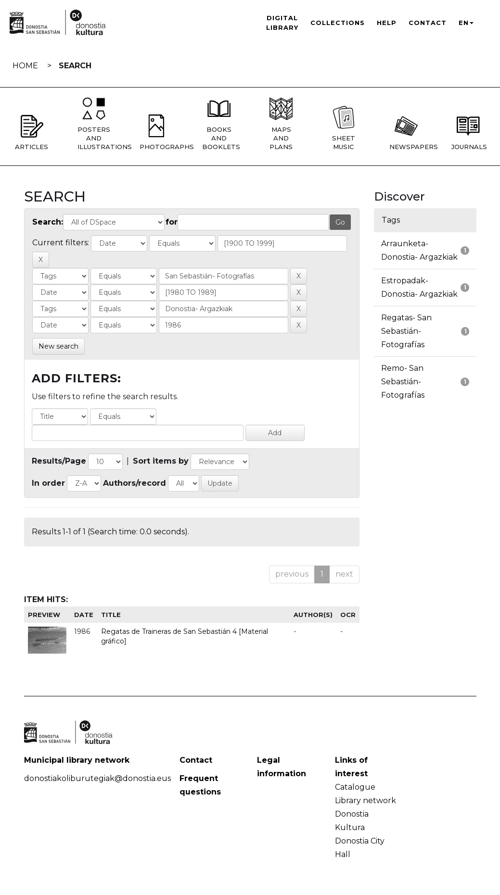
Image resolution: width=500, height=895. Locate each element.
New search (58, 346)
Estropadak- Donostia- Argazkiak (419, 287)
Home (25, 65)
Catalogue (355, 787)
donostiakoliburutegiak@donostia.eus (97, 778)
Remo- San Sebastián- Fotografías (402, 382)
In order (48, 483)
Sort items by (161, 461)
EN (466, 22)
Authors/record (134, 483)
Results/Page (59, 461)
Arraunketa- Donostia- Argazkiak (419, 250)
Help (387, 22)
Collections (337, 22)
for (172, 222)
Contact (428, 22)
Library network (365, 800)
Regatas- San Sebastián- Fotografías (406, 331)
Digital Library (282, 22)
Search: (47, 222)
